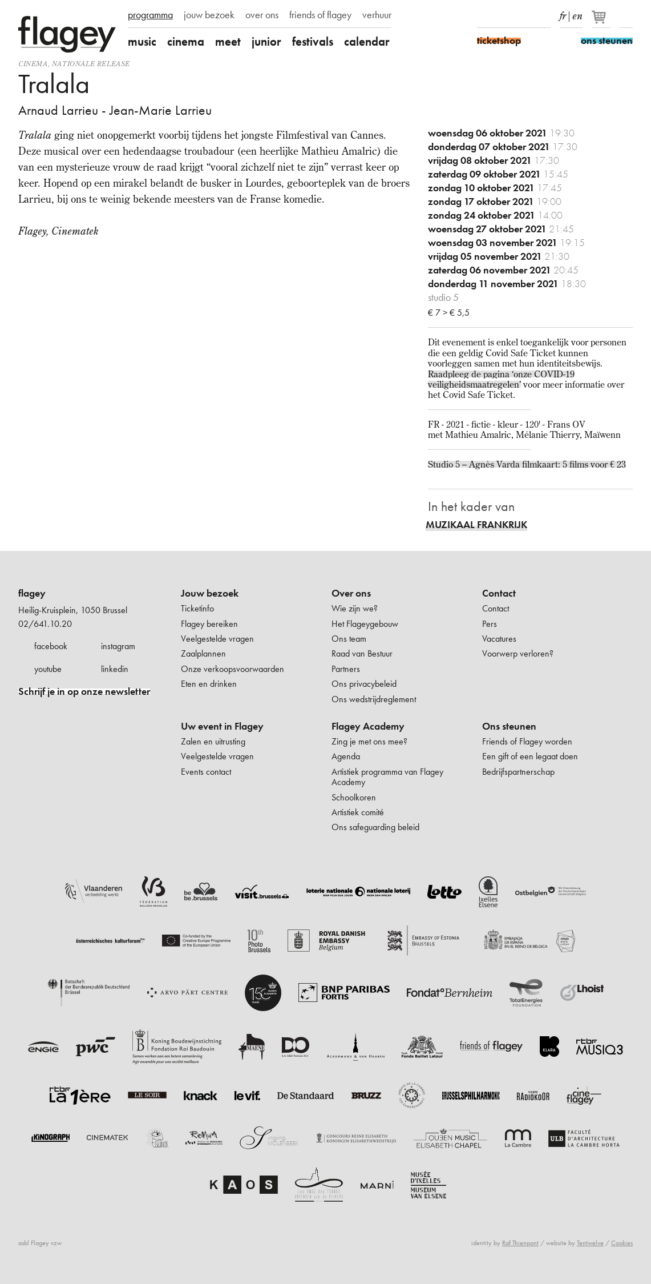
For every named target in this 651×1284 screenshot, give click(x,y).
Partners (345, 669)
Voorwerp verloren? (517, 653)
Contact (499, 593)
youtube (48, 669)
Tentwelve (590, 1242)
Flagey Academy (368, 726)
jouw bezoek (209, 15)
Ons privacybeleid (364, 684)
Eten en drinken (209, 684)
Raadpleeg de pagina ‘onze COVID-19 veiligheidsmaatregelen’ (501, 379)
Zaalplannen (203, 653)
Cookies (622, 1242)
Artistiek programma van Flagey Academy (387, 777)
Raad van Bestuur (362, 653)
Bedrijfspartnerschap (518, 772)
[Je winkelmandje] (602, 21)
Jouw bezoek (209, 593)
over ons (261, 15)
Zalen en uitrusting (213, 741)
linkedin (114, 669)
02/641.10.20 (45, 624)
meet (228, 41)
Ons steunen (509, 726)
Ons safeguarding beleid (375, 827)
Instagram (504, 16)
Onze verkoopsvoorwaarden (232, 669)
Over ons (351, 593)
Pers (489, 624)
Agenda (345, 756)
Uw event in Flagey (222, 726)
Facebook (484, 16)
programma (150, 15)
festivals (312, 41)
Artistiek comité (357, 812)
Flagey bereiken (209, 624)
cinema (185, 41)
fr (563, 13)
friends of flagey (320, 15)
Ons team (348, 639)
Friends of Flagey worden (527, 741)
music (142, 41)
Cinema (33, 63)
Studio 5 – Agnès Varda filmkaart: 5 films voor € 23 (527, 464)
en (577, 13)
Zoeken (626, 16)
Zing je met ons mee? (369, 741)
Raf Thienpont (520, 1242)
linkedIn (544, 16)
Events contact (206, 772)
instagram (118, 646)
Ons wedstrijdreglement (373, 699)
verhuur (376, 15)
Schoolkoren (353, 797)
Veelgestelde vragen (217, 639)
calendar (367, 41)
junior (266, 41)
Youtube (524, 16)
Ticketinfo (197, 608)
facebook (50, 646)
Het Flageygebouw (364, 624)
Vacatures (499, 639)
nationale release (91, 63)
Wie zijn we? (354, 608)
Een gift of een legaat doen (530, 756)
